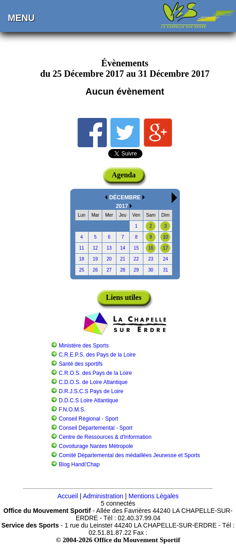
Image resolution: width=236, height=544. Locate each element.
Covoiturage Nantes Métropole (96, 446)
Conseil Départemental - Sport (95, 428)
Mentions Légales (154, 496)
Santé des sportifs (81, 364)
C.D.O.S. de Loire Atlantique (93, 382)
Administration (103, 496)
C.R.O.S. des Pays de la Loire (95, 373)
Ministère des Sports (84, 345)
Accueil (68, 496)
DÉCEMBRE (125, 197)
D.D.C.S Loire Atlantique (88, 400)
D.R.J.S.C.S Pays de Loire (91, 391)
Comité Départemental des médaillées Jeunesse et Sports (129, 455)
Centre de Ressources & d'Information (105, 437)
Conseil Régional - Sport (88, 419)
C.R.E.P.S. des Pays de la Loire (97, 355)
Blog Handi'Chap (79, 464)
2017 (122, 206)
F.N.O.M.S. (72, 409)
